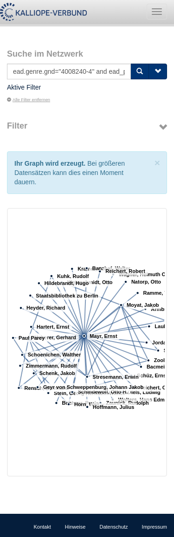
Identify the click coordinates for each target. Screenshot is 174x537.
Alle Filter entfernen (28, 99)
